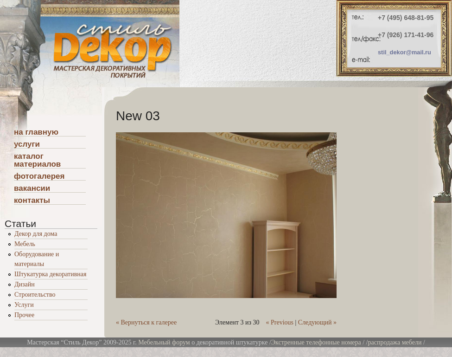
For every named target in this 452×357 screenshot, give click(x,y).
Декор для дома (35, 233)
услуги (27, 144)
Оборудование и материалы (36, 259)
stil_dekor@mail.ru (404, 52)
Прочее (24, 315)
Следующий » (317, 322)
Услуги (24, 304)
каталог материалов (37, 160)
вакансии (32, 188)
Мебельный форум (164, 342)
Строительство (34, 294)
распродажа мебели (395, 342)
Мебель (24, 243)
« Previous (279, 322)
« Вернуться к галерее (146, 322)
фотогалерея (39, 176)
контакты (32, 200)
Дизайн (24, 284)
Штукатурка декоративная (50, 274)
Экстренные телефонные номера (316, 342)
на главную (36, 132)
